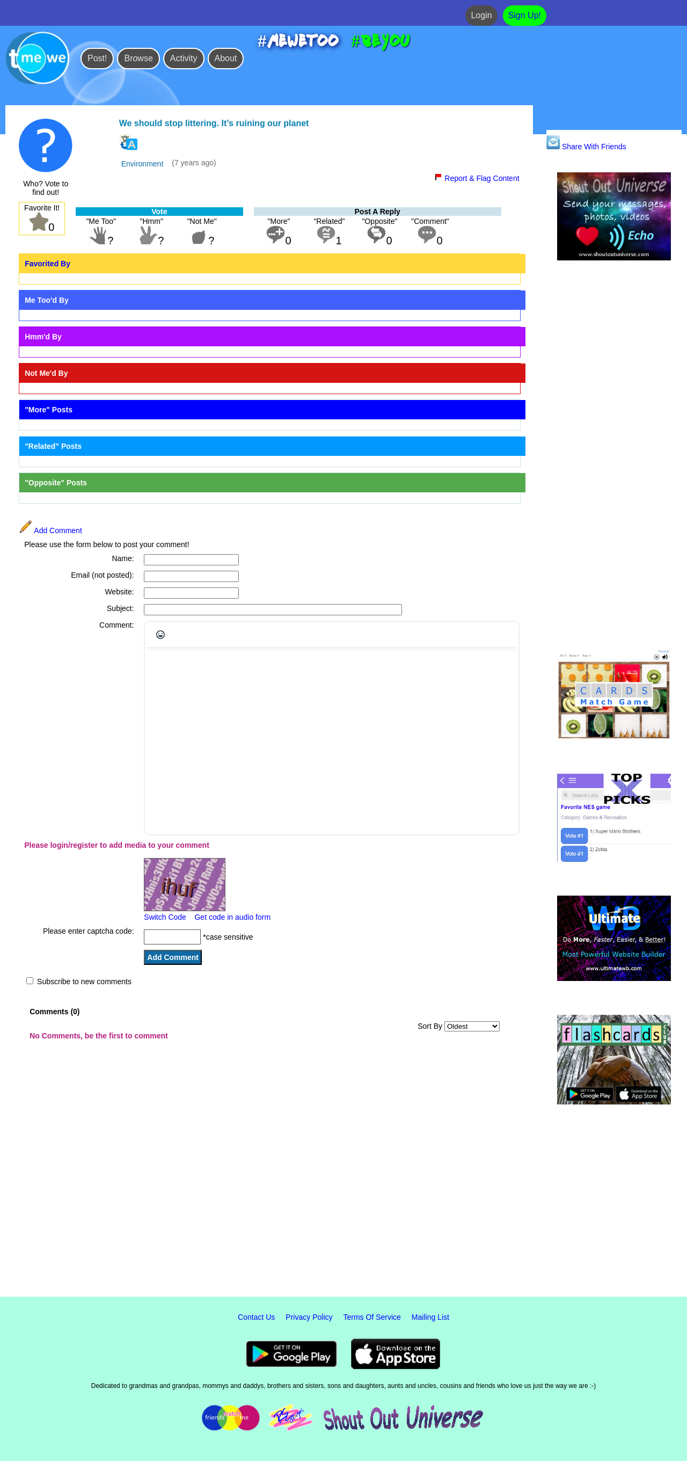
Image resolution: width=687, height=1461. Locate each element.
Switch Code (165, 917)
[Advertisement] (614, 455)
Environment (142, 163)
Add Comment (50, 530)
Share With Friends (586, 146)
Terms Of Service (372, 1317)
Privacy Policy (309, 1317)
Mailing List (430, 1317)
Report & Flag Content (476, 178)
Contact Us (256, 1317)
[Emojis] (160, 634)
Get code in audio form (232, 917)
